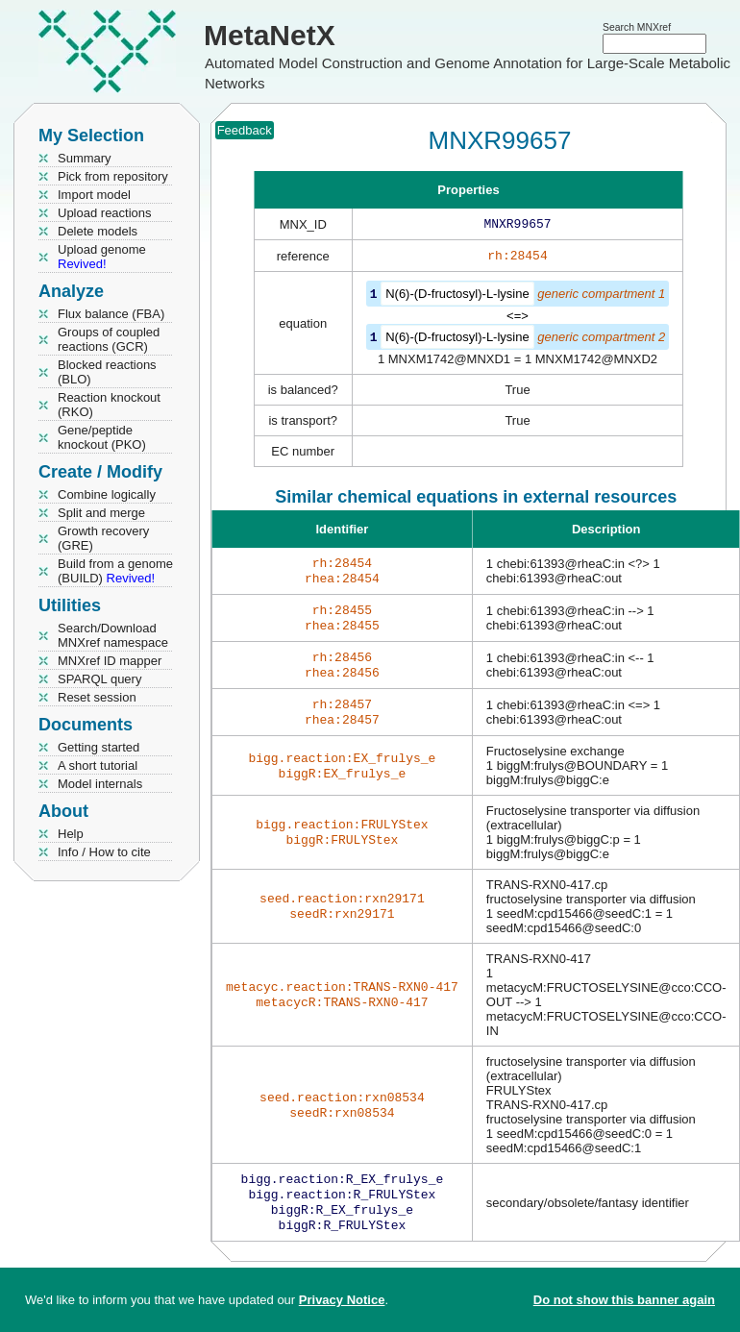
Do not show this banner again (624, 1300)
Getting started (98, 747)
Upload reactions (105, 213)
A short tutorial (97, 765)
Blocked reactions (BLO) (107, 372)
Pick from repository (113, 176)
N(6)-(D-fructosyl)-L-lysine (457, 297)
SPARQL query (99, 679)
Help (71, 833)
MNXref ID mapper (109, 661)
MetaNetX (269, 35)
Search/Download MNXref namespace (113, 635)
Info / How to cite (104, 852)
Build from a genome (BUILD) (115, 570)
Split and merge (101, 513)
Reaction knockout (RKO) (109, 404)
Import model (94, 194)
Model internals (100, 784)
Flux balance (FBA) (111, 314)
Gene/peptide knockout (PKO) (102, 437)
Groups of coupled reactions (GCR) (109, 339)
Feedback (244, 130)
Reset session (97, 697)
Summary (84, 158)
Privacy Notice (342, 1300)
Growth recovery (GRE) (103, 538)
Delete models (97, 231)
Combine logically (107, 494)
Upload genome (102, 256)
